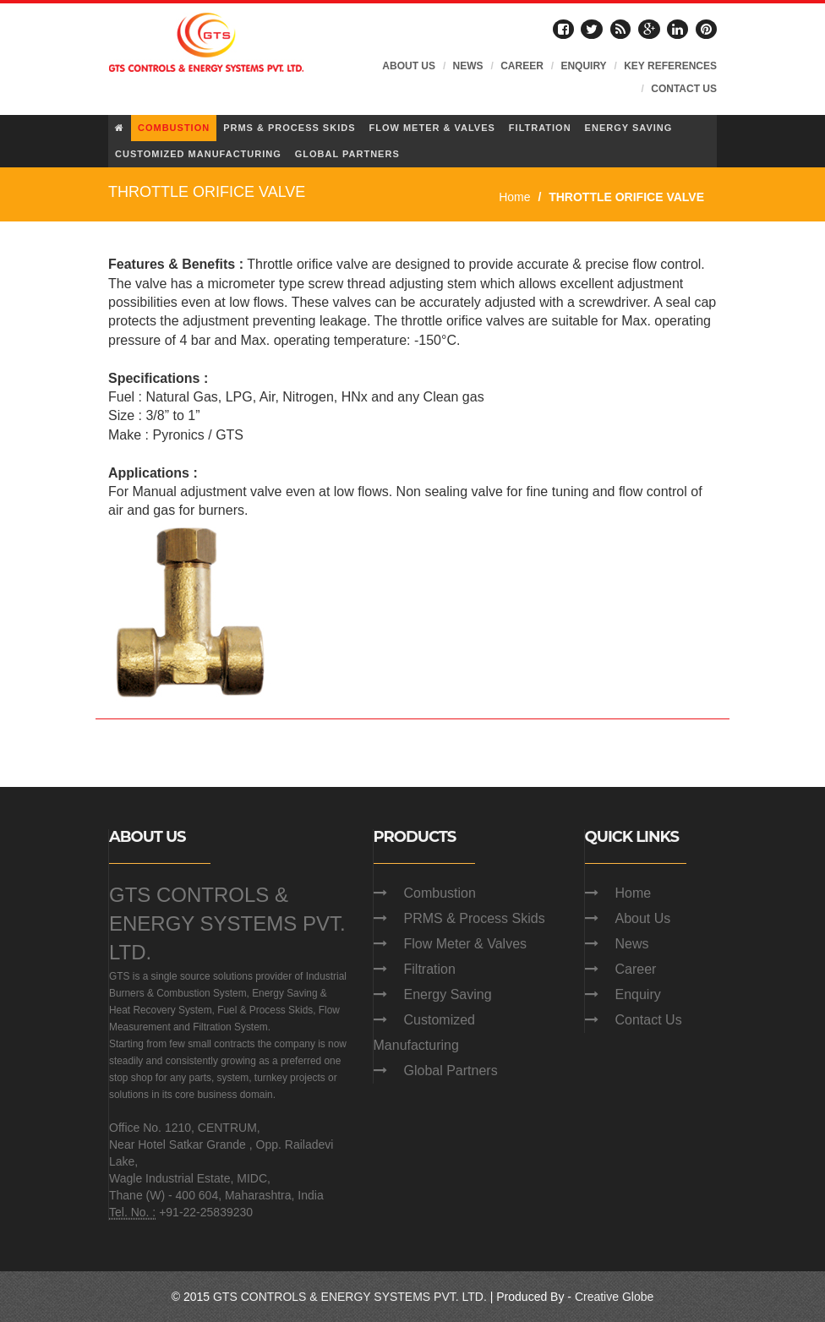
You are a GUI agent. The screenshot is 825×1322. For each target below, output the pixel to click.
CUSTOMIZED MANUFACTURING (198, 154)
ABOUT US (408, 66)
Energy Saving (448, 994)
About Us (643, 918)
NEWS (468, 66)
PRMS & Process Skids (474, 918)
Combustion (440, 893)
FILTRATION (540, 128)
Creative (597, 1296)
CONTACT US (684, 89)
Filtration (430, 969)
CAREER (522, 66)
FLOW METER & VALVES (431, 128)
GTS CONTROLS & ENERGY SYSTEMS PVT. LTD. (227, 923)
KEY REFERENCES (670, 66)
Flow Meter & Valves (465, 944)
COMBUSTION (174, 128)
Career (636, 969)
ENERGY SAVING (629, 128)
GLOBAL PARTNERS (347, 154)
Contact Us (648, 1020)
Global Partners (451, 1070)
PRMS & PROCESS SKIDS (289, 128)
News (632, 944)
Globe (637, 1296)
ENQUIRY (583, 66)
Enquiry (638, 994)
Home (514, 197)
